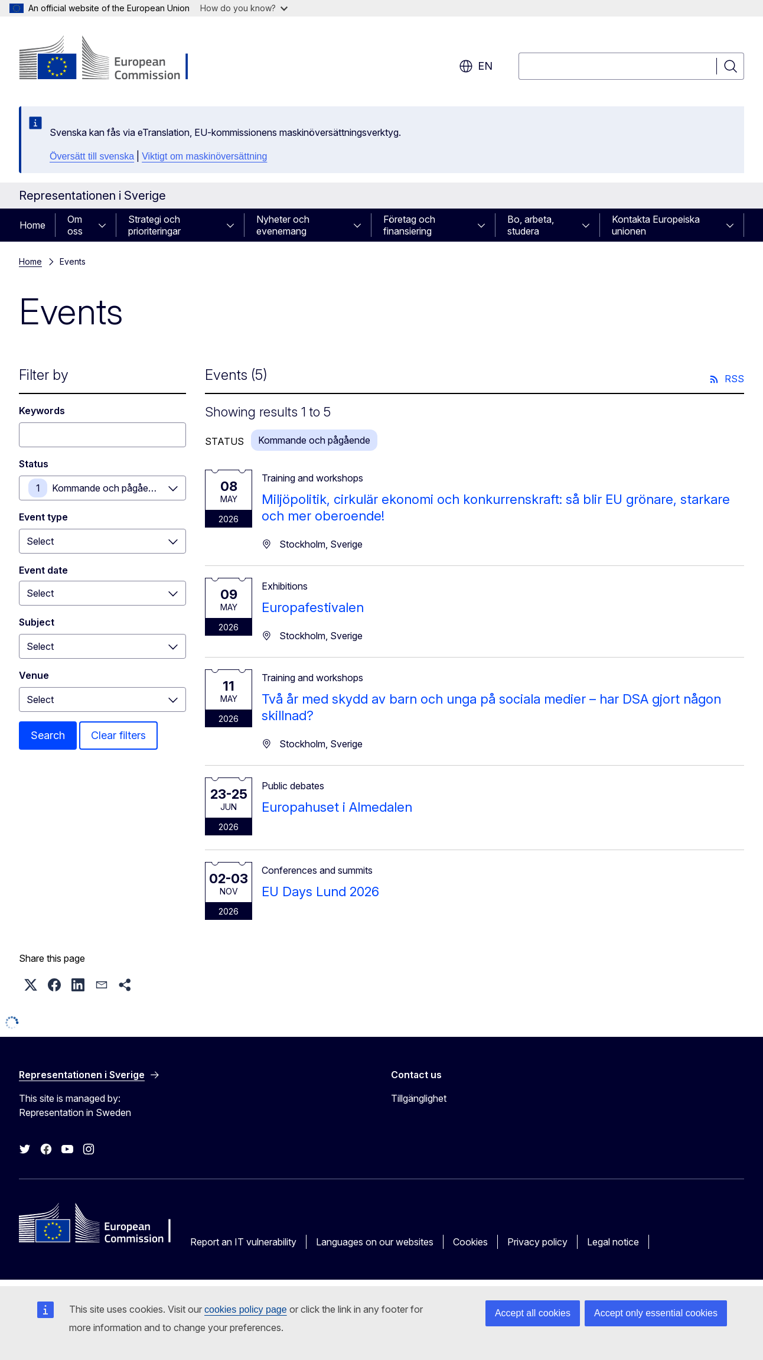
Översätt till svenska (92, 156)
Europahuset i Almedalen (337, 807)
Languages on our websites (374, 1242)
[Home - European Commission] (114, 59)
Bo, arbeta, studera (530, 225)
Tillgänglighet (418, 1098)
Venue (34, 675)
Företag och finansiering (409, 225)
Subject (36, 622)
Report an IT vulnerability (243, 1242)
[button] (30, 984)
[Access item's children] (106, 225)
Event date (43, 570)
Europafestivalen (313, 607)
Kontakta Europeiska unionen (656, 225)
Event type (43, 517)
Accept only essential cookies (656, 1313)
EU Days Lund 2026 (320, 891)
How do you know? (244, 8)
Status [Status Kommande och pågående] (33, 464)
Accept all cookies (532, 1313)
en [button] (476, 66)
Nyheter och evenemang (282, 225)
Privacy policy (537, 1242)
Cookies (470, 1242)
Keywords (42, 411)
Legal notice (613, 1242)
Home (32, 225)
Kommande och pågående (108, 488)
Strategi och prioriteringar (154, 225)
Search (48, 735)
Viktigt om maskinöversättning (204, 156)
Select (40, 541)
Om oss (75, 225)
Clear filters (118, 735)
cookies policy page (245, 1309)
